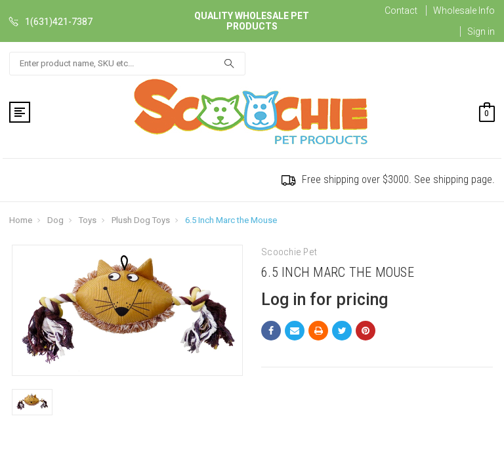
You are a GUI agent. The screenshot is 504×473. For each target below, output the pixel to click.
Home (20, 220)
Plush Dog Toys (141, 220)
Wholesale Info (464, 10)
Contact (401, 10)
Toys (87, 220)
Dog (55, 220)
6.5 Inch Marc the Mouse (231, 220)
